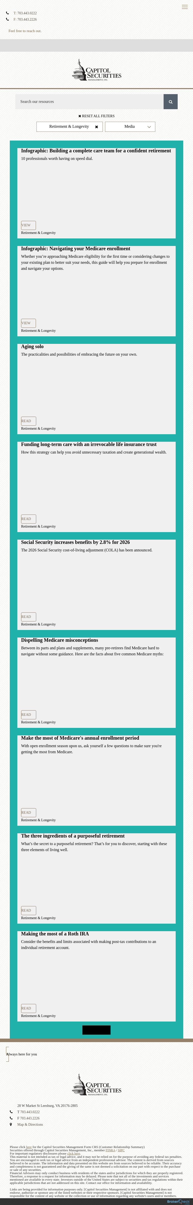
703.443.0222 (27, 13)
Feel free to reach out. (25, 31)
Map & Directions (30, 1124)
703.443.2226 (27, 19)
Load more (96, 1030)
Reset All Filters (96, 116)
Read (26, 421)
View (26, 225)
